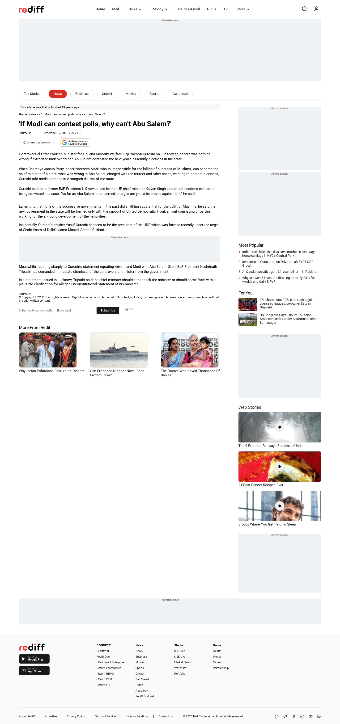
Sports (154, 94)
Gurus (211, 9)
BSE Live (179, 651)
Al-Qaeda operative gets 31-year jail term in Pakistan (280, 272)
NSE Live (179, 656)
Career (217, 662)
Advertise (51, 716)
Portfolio (179, 673)
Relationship (221, 668)
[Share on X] (285, 717)
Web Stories (249, 407)
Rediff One (103, 656)
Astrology (142, 690)
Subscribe (107, 310)
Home (100, 9)
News (134, 9)
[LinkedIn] (319, 717)
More (243, 9)
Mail (115, 9)
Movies (131, 94)
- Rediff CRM (104, 679)
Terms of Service (105, 716)
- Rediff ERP (104, 685)
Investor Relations (137, 716)
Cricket (107, 94)
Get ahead (180, 94)
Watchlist (180, 668)
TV (225, 9)
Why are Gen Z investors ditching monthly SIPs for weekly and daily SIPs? (278, 279)
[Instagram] (302, 717)
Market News (182, 662)
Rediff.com (200, 716)
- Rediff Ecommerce (109, 668)
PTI (31, 133)
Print (130, 309)
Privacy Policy (76, 716)
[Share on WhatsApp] (277, 717)
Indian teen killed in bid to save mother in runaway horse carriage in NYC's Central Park (278, 253)
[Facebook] (294, 717)
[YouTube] (311, 717)
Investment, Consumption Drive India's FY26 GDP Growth (278, 263)
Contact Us (166, 716)
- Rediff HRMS (105, 673)
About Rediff (27, 716)
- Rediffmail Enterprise (110, 662)
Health (217, 651)
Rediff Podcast (145, 696)
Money (160, 9)
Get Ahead (142, 679)
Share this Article (36, 142)
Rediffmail (103, 651)
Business (82, 94)
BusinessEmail (188, 9)
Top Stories (32, 94)
